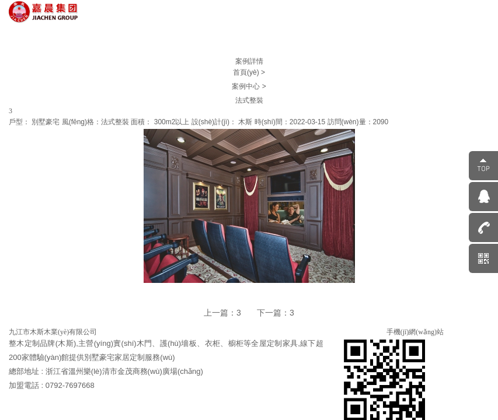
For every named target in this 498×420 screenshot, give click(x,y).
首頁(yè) (247, 72)
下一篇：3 (275, 312)
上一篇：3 (222, 312)
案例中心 (247, 86)
